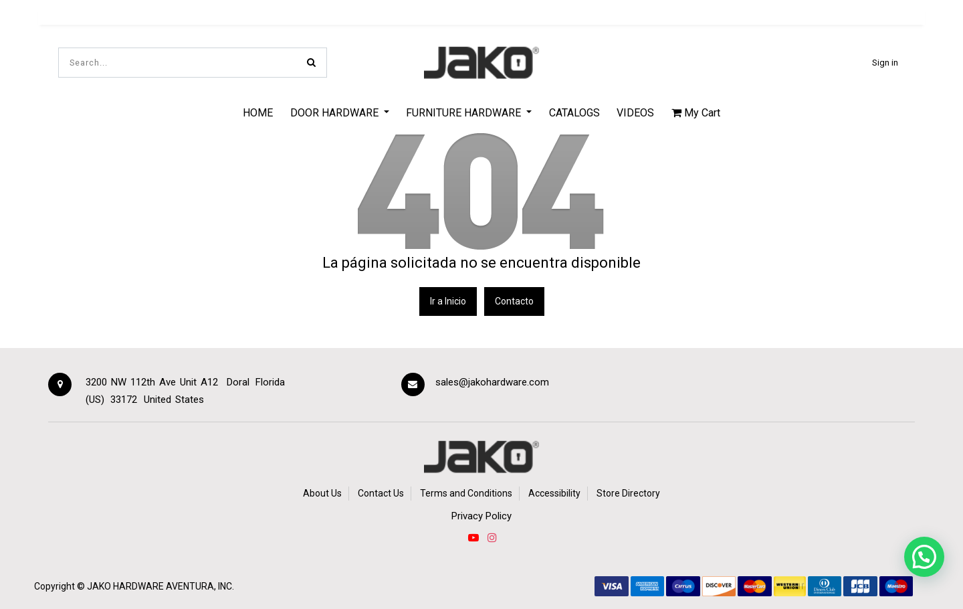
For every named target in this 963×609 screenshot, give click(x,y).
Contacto (514, 301)
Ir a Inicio (448, 301)
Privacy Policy (481, 516)
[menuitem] (258, 112)
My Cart (695, 112)
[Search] (311, 62)
